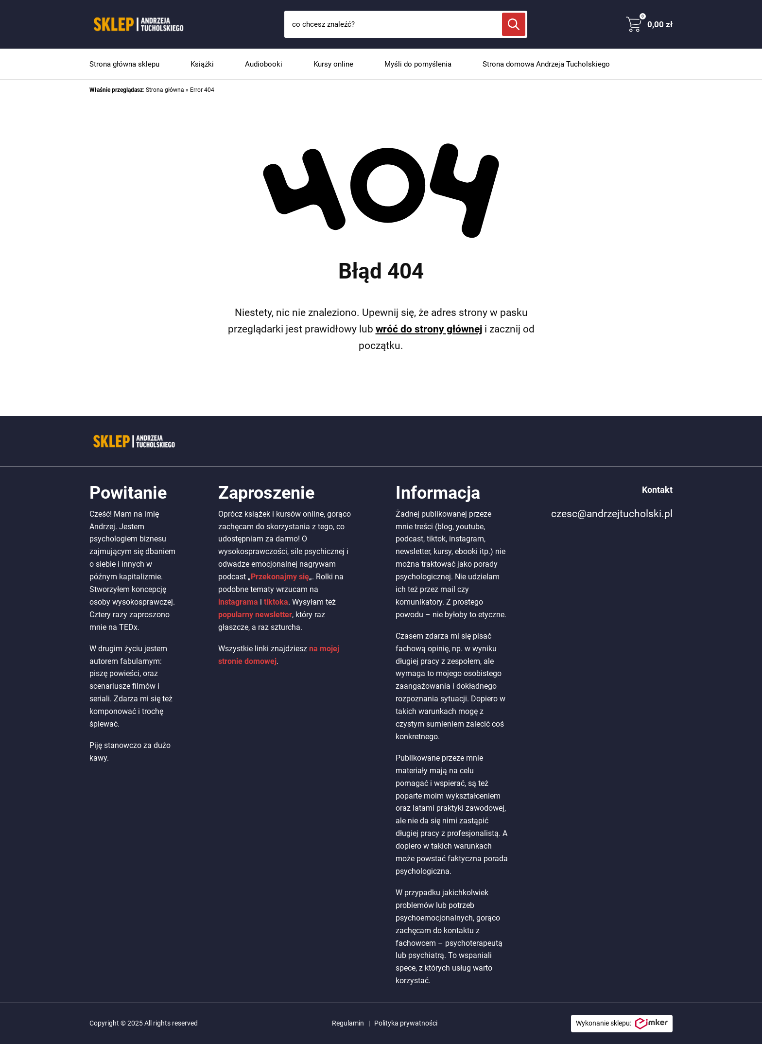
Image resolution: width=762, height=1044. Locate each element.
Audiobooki (263, 64)
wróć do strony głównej (429, 329)
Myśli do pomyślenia (417, 64)
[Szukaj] (513, 24)
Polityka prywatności (405, 1023)
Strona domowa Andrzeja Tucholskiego (546, 64)
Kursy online (333, 64)
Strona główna (165, 90)
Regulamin (348, 1023)
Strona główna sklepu (124, 64)
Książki (202, 64)
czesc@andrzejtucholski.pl (612, 514)
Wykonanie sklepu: (622, 1023)
